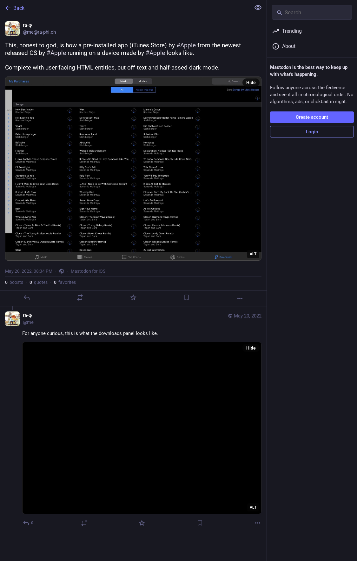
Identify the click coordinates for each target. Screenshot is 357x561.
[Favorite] (133, 297)
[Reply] (26, 297)
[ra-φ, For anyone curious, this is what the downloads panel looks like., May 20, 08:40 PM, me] (133, 419)
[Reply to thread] (28, 523)
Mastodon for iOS (88, 271)
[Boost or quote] (80, 297)
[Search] (312, 12)
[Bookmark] (186, 297)
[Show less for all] (258, 7)
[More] (240, 298)
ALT (253, 254)
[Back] (124, 8)
